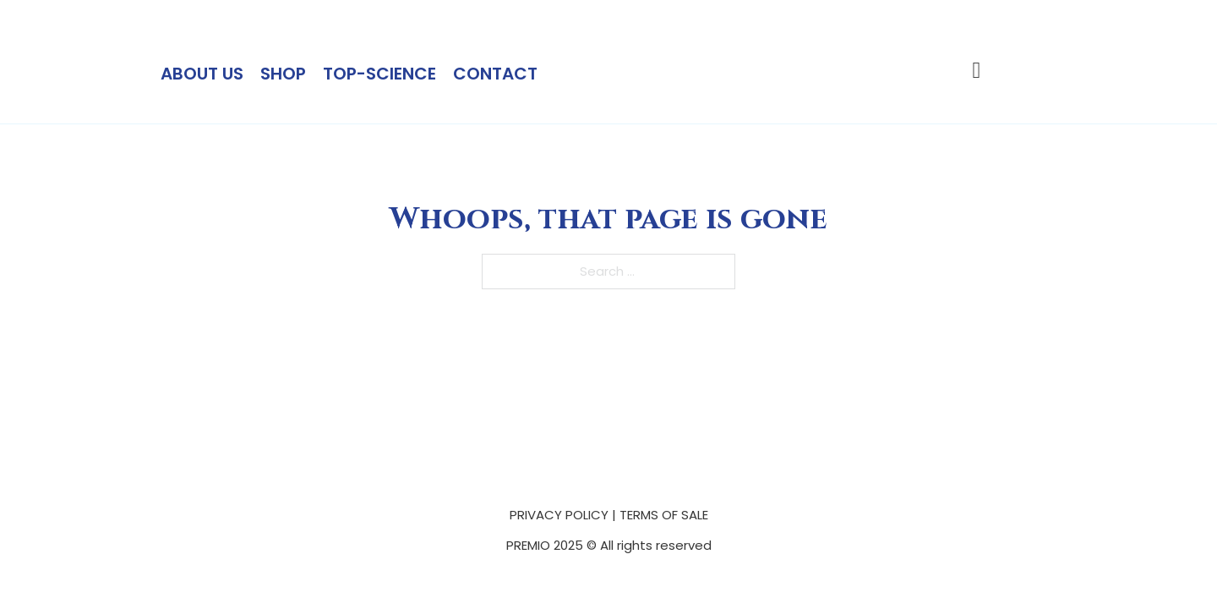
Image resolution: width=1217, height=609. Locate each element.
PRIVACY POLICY (559, 515)
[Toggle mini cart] (977, 70)
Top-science (379, 73)
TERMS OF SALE (663, 515)
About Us (202, 73)
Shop (283, 73)
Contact (495, 73)
